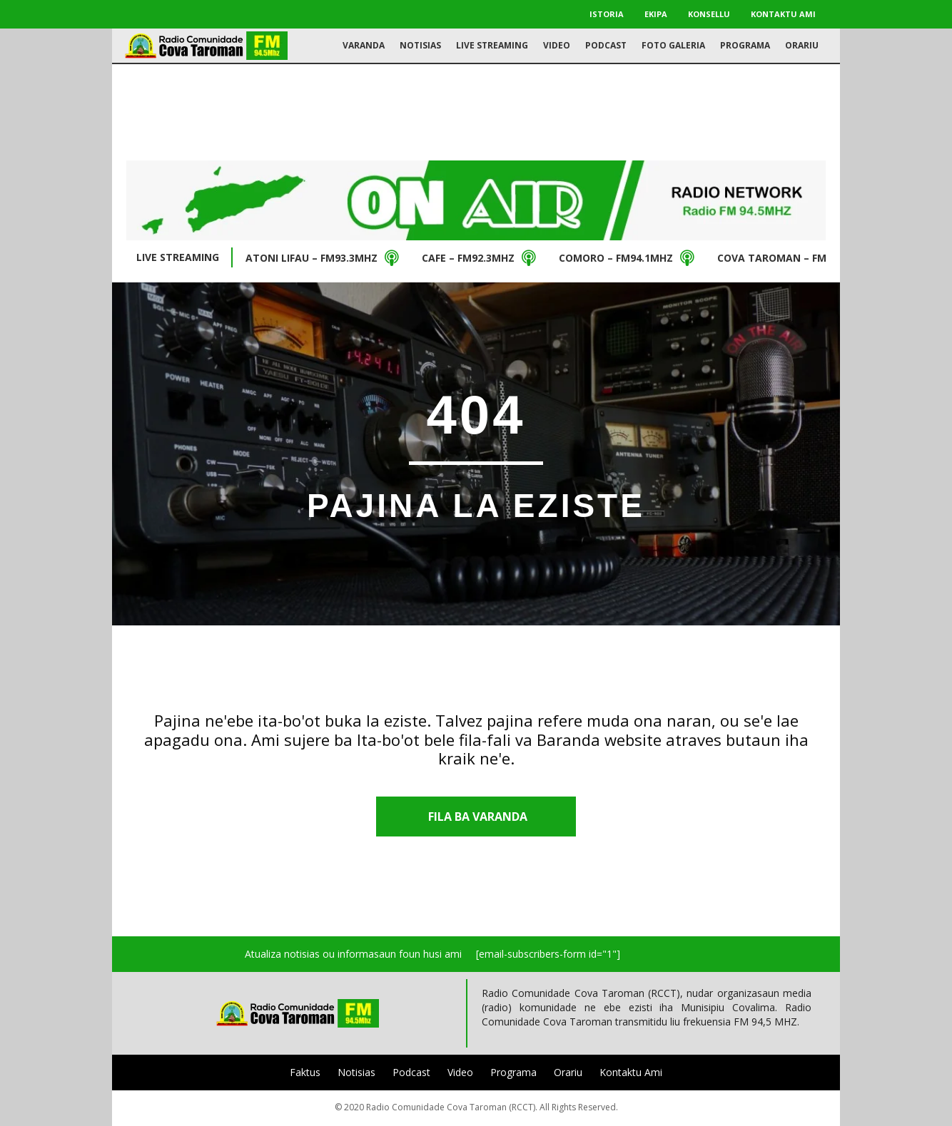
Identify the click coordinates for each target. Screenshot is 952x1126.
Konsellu (709, 14)
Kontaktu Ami (783, 14)
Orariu (802, 45)
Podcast (606, 45)
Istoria (606, 14)
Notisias (420, 45)
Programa (745, 45)
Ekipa (655, 14)
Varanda (364, 45)
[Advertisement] (476, 110)
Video (556, 45)
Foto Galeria (673, 45)
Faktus (305, 1072)
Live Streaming (492, 45)
